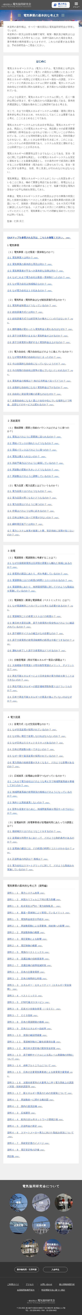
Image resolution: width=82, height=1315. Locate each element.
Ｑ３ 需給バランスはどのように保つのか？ (32, 449)
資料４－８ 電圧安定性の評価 (26, 1149)
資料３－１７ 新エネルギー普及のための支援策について (40, 1093)
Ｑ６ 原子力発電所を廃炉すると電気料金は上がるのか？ (39, 342)
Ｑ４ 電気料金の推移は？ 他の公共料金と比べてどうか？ (39, 381)
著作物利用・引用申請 (26, 1269)
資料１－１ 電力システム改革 (26, 893)
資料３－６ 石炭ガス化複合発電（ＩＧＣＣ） (34, 1008)
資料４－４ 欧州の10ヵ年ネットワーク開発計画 (35, 1119)
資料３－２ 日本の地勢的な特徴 (27, 978)
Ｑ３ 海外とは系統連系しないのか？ (28, 802)
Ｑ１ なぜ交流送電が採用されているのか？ (32, 729)
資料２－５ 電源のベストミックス (28, 952)
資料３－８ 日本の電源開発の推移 (28, 1022)
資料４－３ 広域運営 (21, 1113)
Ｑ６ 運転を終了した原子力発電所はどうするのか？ (36, 650)
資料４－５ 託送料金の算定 (25, 1126)
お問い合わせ (46, 1284)
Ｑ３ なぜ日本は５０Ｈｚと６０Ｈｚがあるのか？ (35, 742)
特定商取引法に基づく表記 (53, 1290)
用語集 (13, 1156)
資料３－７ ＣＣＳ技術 (22, 1015)
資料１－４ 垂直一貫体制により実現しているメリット (38, 912)
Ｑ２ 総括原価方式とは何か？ (25, 312)
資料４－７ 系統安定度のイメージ (28, 1143)
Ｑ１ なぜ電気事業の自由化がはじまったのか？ (34, 357)
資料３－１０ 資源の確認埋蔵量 (27, 1035)
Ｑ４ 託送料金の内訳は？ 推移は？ (27, 859)
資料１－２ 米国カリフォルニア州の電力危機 (34, 899)
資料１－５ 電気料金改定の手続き (28, 919)
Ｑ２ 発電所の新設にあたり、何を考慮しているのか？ (37, 573)
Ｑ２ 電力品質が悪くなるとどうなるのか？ (32, 497)
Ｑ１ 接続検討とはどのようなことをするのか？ (34, 831)
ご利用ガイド (13, 1284)
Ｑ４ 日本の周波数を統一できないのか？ (31, 749)
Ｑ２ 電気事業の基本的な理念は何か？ (29, 264)
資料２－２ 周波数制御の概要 (26, 932)
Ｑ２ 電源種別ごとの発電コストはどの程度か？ (34, 616)
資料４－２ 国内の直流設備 (25, 1106)
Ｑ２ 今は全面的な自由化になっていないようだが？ (36, 363)
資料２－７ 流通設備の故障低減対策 (29, 965)
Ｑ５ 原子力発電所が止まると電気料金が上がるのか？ (37, 335)
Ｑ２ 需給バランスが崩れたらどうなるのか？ (33, 443)
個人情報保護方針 (67, 1284)
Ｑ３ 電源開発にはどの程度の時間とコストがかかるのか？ (40, 580)
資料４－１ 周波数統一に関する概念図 (30, 1099)
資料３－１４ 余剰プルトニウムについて (32, 1065)
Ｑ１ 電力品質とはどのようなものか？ (29, 491)
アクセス (30, 1284)
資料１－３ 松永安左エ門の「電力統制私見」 (34, 906)
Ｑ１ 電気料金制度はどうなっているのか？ (32, 305)
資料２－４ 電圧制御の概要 (25, 945)
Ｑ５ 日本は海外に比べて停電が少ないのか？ (33, 517)
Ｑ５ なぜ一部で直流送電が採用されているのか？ (35, 756)
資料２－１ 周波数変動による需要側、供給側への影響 (38, 925)
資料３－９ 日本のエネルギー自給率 (29, 1028)
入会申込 (55, 1269)
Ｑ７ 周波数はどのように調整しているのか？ (33, 476)
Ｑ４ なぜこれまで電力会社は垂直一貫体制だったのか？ (39, 277)
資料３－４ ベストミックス (25, 995)
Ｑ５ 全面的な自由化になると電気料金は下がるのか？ (37, 387)
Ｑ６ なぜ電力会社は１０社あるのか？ (29, 290)
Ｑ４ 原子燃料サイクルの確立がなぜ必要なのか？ (35, 633)
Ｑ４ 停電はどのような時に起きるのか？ (31, 511)
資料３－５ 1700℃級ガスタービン (28, 1002)
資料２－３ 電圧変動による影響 (27, 939)
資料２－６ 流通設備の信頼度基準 (28, 958)
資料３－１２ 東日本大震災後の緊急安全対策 (34, 1048)
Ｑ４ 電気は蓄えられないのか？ (26, 456)
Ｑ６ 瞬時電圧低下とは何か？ (25, 524)
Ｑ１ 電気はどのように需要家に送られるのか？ (34, 436)
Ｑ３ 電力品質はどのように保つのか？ (29, 504)
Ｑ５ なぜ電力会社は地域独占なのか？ (29, 284)
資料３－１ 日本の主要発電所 (26, 972)
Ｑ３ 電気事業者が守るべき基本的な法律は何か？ (35, 270)
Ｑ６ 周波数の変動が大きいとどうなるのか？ (33, 469)
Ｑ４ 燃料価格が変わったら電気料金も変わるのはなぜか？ (40, 329)
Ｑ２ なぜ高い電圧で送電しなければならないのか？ (36, 736)
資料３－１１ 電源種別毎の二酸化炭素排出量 (34, 1041)
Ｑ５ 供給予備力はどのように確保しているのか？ (35, 463)
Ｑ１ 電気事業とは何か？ (23, 257)
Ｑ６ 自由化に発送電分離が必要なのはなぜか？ (34, 394)
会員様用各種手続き (26, 1290)
